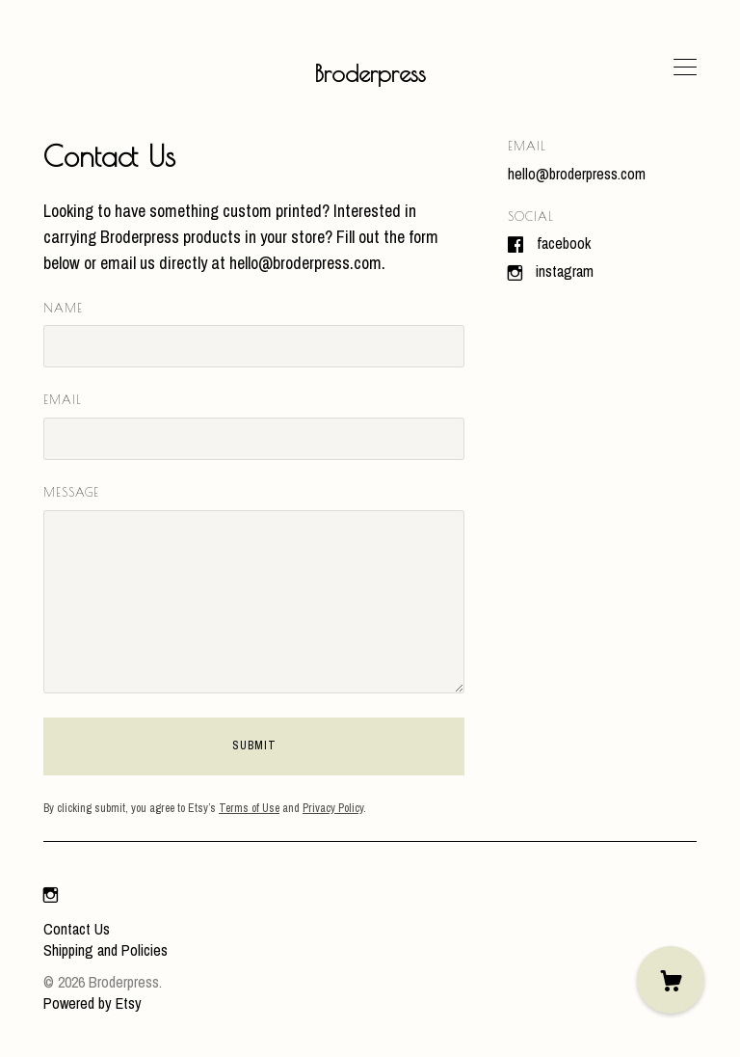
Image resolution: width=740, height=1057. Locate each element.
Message (71, 492)
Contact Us (76, 928)
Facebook (564, 243)
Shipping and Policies (105, 950)
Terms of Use (249, 808)
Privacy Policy (333, 808)
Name (63, 307)
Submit (254, 745)
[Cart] (670, 980)
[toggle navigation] (685, 67)
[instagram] (50, 896)
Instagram (565, 271)
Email (62, 399)
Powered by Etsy (92, 1003)
